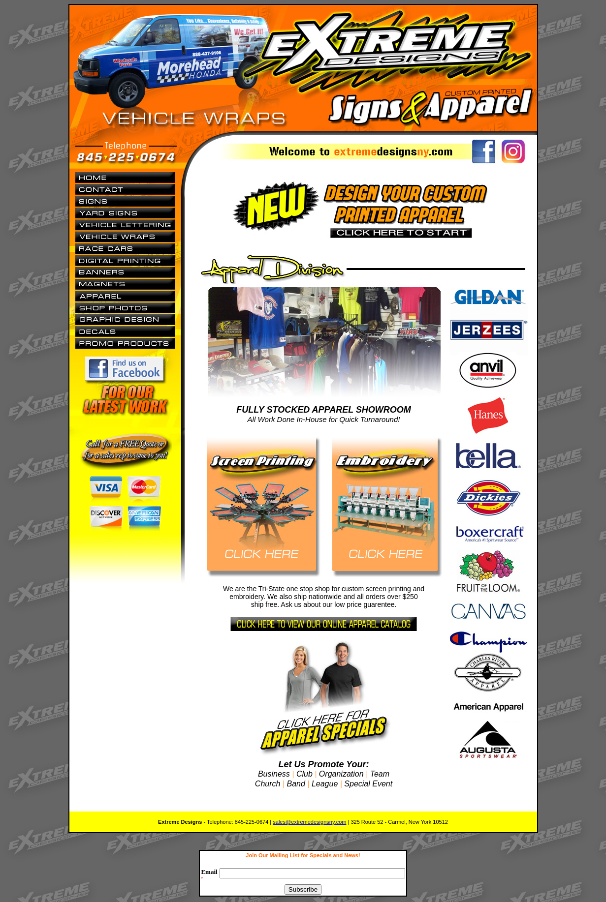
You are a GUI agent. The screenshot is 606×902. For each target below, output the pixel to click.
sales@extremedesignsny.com (309, 822)
